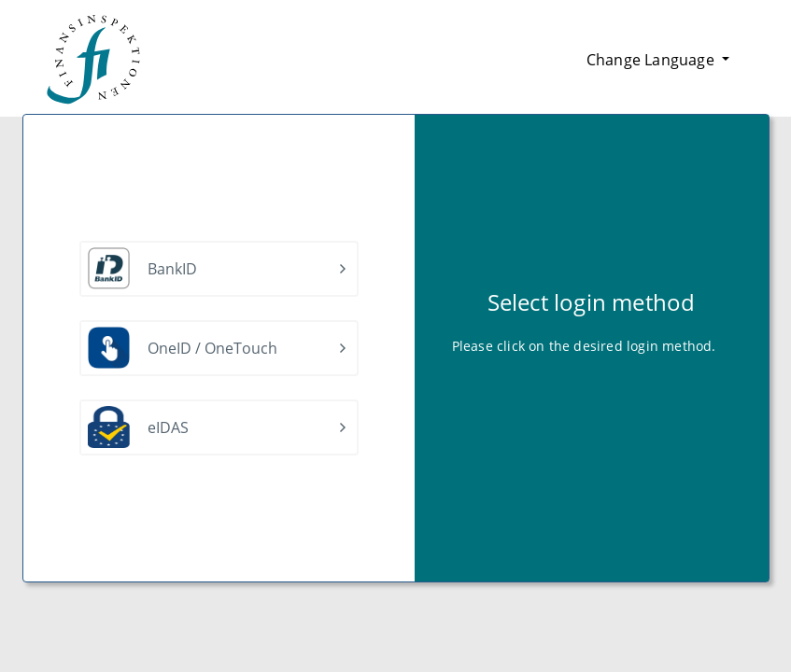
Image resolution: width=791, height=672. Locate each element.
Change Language (652, 59)
